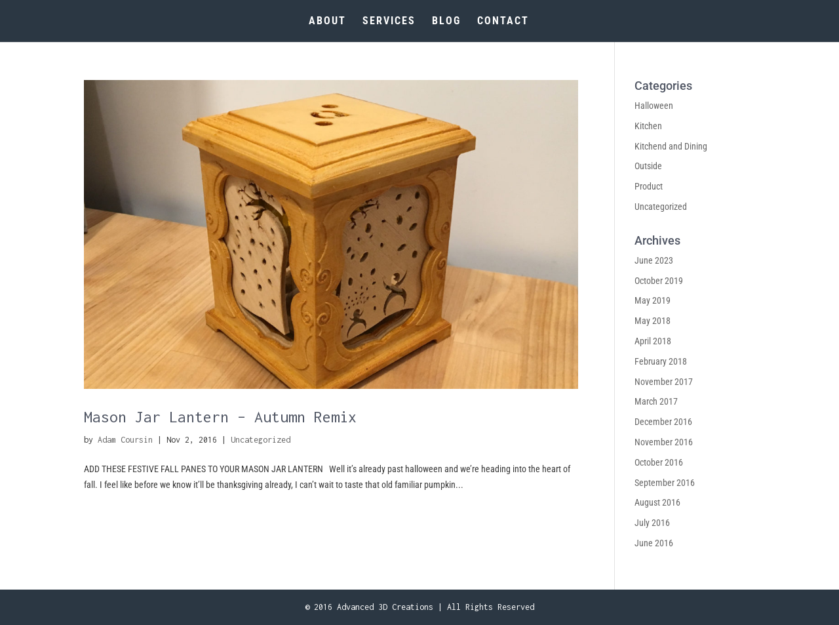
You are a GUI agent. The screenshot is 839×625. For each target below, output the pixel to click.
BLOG (446, 21)
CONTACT (503, 21)
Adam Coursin (125, 440)
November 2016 (663, 442)
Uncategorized (260, 440)
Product (648, 186)
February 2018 (660, 361)
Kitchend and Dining (670, 146)
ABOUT (327, 21)
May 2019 (652, 300)
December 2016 (663, 421)
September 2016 (664, 482)
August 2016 (657, 502)
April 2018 (652, 341)
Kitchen (648, 126)
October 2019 (658, 280)
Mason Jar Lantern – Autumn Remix (220, 417)
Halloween (653, 105)
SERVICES (389, 21)
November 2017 (663, 381)
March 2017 (656, 401)
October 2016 (658, 462)
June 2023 (653, 260)
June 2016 (653, 543)
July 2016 (652, 522)
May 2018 (652, 320)
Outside (648, 166)
